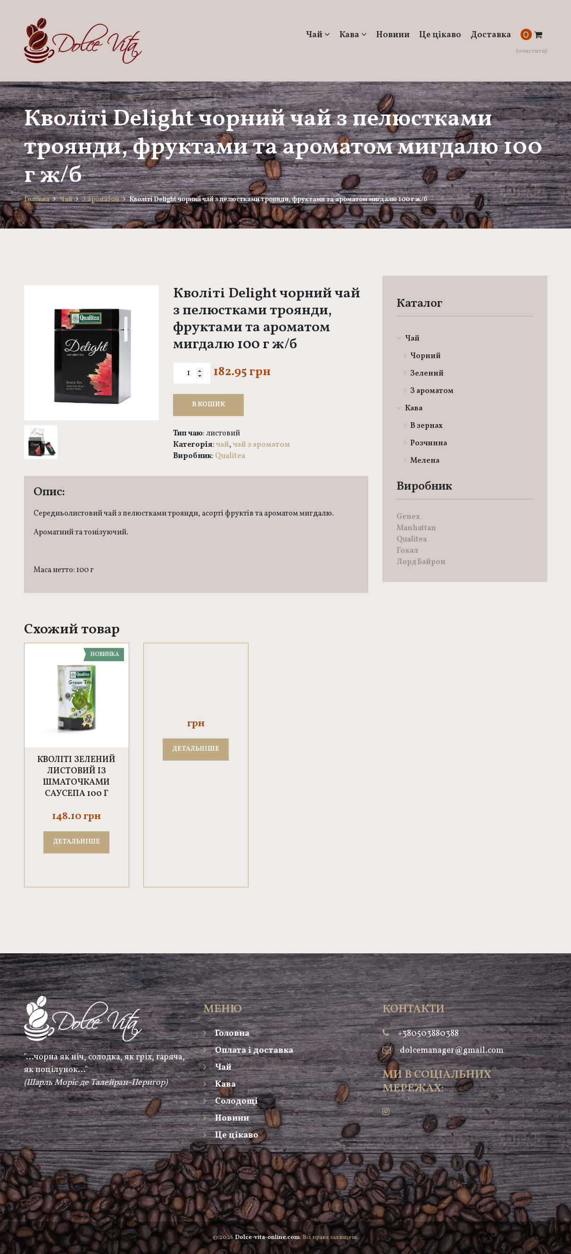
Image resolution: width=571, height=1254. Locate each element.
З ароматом (100, 199)
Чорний (422, 356)
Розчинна (425, 443)
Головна (37, 199)
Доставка (491, 35)
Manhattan (416, 528)
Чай (318, 35)
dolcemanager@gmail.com (452, 1051)
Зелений (424, 374)
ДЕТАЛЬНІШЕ (76, 841)
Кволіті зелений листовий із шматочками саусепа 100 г (76, 777)
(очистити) (531, 51)
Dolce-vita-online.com (267, 1237)
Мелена (421, 461)
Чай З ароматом (261, 445)
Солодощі (230, 1101)
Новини (393, 35)
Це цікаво (440, 35)
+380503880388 (428, 1034)
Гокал (407, 551)
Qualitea (230, 456)
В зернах (423, 426)
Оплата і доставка (248, 1051)
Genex (408, 517)
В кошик (208, 404)
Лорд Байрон (421, 562)
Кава (353, 35)
